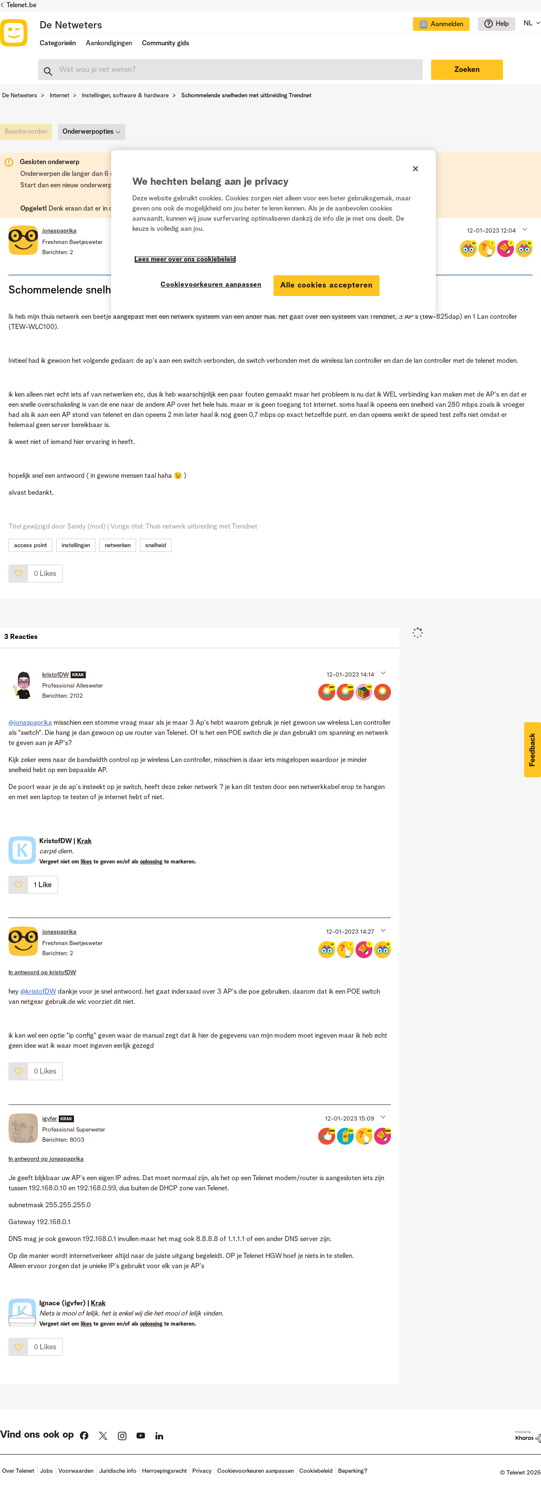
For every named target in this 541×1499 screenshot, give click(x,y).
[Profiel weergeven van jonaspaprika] (59, 231)
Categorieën (58, 43)
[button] (524, 228)
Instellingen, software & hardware (125, 96)
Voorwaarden (75, 1471)
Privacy (202, 1471)
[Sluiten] (415, 168)
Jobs (46, 1471)
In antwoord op (42, 973)
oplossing (151, 862)
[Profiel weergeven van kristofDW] (55, 675)
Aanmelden (447, 24)
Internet (59, 96)
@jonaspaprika (30, 723)
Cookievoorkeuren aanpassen (255, 1471)
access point (30, 545)
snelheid (155, 545)
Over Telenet (18, 1471)
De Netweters (71, 26)
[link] (28, 134)
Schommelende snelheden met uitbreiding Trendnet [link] (246, 96)
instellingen (76, 545)
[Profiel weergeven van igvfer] (49, 1119)
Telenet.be (21, 5)
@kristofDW (38, 992)
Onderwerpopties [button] (88, 132)
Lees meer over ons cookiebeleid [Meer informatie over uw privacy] (185, 259)
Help (502, 24)
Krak (84, 841)
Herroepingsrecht (164, 1471)
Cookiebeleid (316, 1471)
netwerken (118, 545)
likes (86, 862)
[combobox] (230, 70)
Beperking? (352, 1471)
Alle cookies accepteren (326, 285)
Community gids (165, 43)
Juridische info (118, 1471)
